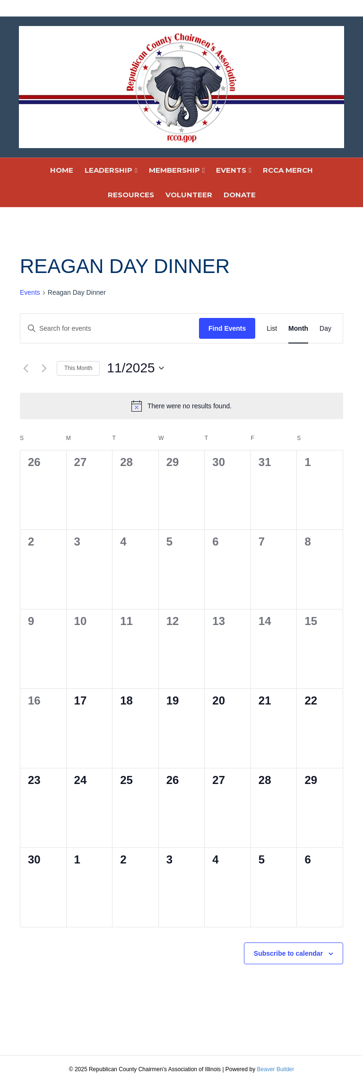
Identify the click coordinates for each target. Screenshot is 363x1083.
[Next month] (44, 368)
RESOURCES (131, 194)
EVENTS (231, 170)
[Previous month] (25, 368)
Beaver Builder (275, 1069)
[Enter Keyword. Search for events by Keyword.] (109, 328)
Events (30, 292)
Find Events (227, 328)
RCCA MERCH (288, 170)
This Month (78, 368)
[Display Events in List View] (272, 328)
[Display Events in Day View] (325, 328)
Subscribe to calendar (288, 953)
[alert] (181, 406)
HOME (61, 170)
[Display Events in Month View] (298, 328)
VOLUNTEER (188, 194)
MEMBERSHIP (174, 170)
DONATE (240, 194)
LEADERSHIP (108, 170)
